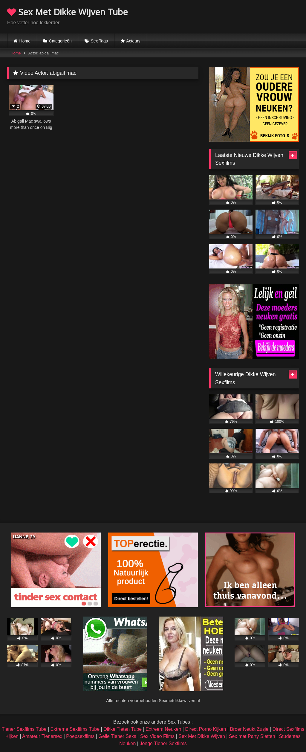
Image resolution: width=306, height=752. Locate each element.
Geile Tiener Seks (117, 736)
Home (24, 41)
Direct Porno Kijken (205, 729)
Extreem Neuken (163, 729)
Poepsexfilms (80, 736)
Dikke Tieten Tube (122, 729)
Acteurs (133, 41)
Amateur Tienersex (42, 736)
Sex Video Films (157, 736)
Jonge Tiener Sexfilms (163, 743)
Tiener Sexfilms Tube (24, 729)
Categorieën (60, 41)
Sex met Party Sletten (252, 736)
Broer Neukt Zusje (249, 729)
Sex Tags (99, 41)
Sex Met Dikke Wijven (201, 736)
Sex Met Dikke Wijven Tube (67, 12)
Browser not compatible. (229, 16)
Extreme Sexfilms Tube (75, 729)
